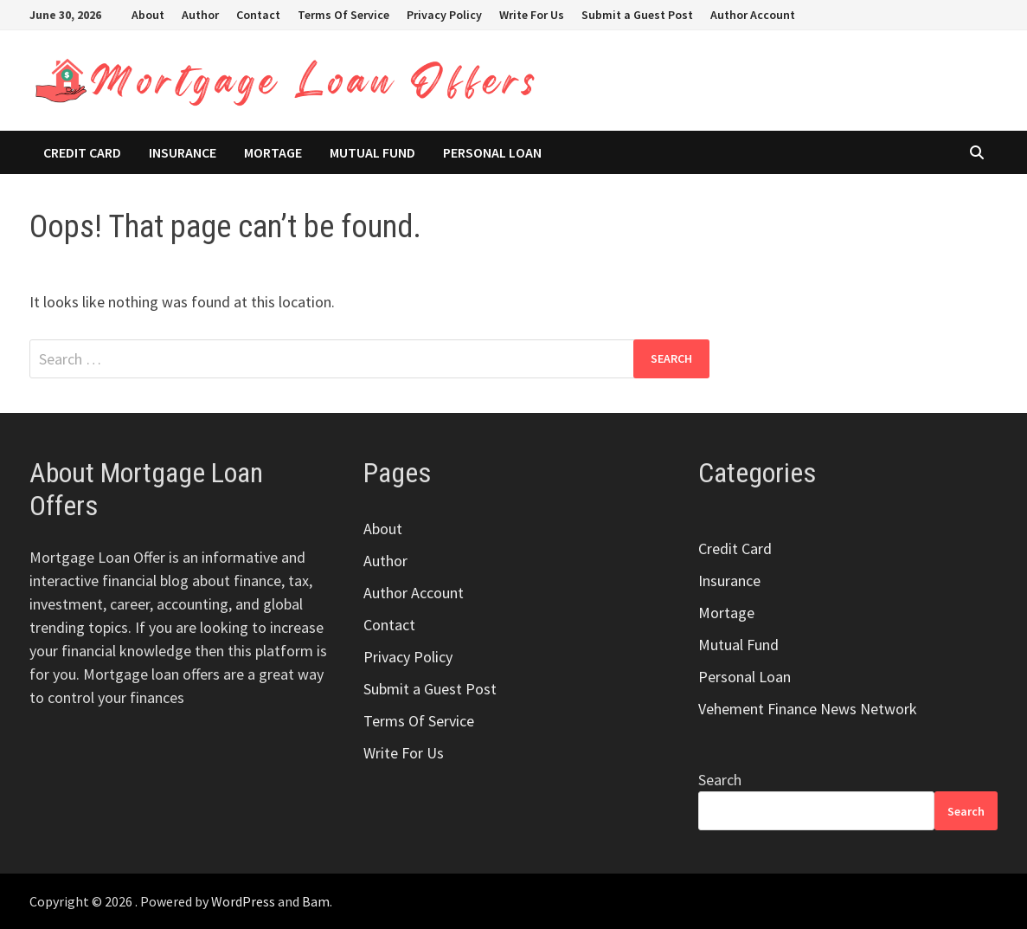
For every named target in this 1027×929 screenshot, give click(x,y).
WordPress (243, 901)
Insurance (182, 152)
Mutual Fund (372, 152)
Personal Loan (492, 152)
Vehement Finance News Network (807, 709)
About (148, 15)
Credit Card (82, 152)
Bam (316, 901)
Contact (258, 15)
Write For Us (531, 15)
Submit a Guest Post (637, 15)
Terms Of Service (343, 15)
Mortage (273, 152)
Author (200, 15)
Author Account (752, 15)
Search (719, 780)
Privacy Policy (444, 15)
